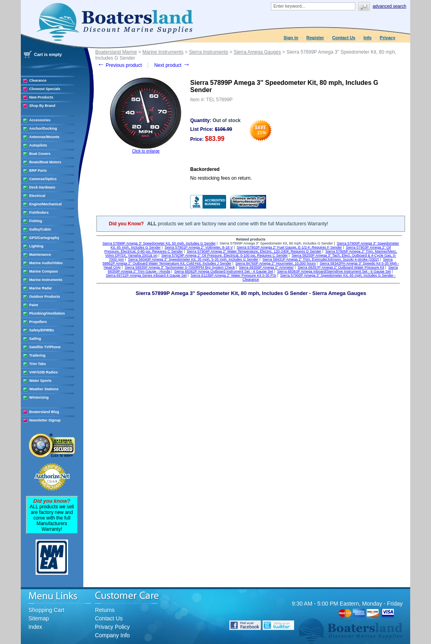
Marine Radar (40, 288)
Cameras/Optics (43, 179)
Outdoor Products (44, 297)
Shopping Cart (46, 610)
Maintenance (40, 255)
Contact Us (343, 37)
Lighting (36, 246)
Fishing (35, 221)
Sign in (291, 37)
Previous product (119, 65)
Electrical (37, 196)
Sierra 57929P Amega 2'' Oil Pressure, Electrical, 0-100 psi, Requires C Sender (224, 255)
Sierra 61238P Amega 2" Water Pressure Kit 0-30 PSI (233, 275)
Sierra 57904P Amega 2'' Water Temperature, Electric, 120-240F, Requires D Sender (254, 251)
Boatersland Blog (44, 412)
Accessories (39, 120)
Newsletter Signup (45, 420)
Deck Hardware (42, 187)
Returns (104, 610)
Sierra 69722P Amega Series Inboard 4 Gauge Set (146, 275)
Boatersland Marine (116, 52)
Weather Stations (43, 389)
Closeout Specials (44, 89)
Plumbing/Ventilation (47, 313)
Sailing (35, 339)
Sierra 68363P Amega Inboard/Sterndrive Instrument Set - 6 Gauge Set (334, 271)
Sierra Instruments (208, 52)
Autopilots (38, 145)
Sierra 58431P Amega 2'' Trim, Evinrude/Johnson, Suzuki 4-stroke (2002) (321, 259)
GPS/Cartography (44, 238)
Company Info (112, 635)
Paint (33, 305)
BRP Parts (38, 171)
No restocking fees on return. (221, 178)
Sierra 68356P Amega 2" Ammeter (266, 267)
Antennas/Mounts (44, 137)
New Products (41, 97)
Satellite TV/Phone (45, 347)
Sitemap (38, 618)
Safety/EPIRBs (41, 330)
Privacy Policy (112, 627)
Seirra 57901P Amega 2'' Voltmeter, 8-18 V (198, 247)
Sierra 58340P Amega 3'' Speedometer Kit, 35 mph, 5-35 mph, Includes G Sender (193, 259)
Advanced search (389, 6)
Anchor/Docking (43, 128)
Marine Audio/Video (46, 263)
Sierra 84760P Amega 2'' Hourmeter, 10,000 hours (275, 263)
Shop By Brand (42, 106)
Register (315, 37)
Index (35, 627)
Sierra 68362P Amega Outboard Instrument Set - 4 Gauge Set (223, 271)
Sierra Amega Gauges (257, 52)
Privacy (387, 37)
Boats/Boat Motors (45, 162)
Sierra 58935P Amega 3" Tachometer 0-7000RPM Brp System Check (179, 267)
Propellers (38, 322)
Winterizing (38, 397)
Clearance (37, 80)
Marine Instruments (45, 280)
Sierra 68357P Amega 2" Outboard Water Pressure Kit (341, 267)
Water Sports (40, 381)
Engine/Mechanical (45, 204)
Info (367, 37)
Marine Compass (43, 271)
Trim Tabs (37, 364)
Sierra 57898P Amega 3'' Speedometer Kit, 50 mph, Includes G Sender (159, 243)
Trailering (37, 355)
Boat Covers (39, 154)
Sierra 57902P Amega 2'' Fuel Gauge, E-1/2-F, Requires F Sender (289, 247)
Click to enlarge (146, 151)
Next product (172, 65)
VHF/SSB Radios (43, 372)
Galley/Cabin (40, 229)
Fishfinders (39, 213)
